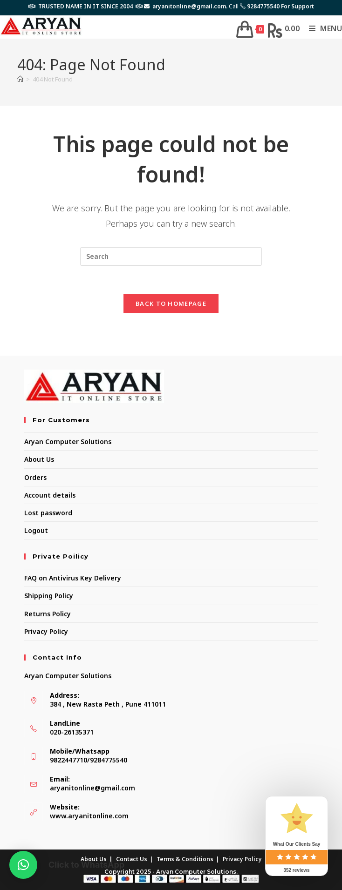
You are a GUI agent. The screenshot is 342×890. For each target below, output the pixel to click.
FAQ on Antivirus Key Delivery (72, 577)
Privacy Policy (46, 631)
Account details (49, 495)
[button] (23, 865)
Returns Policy (47, 613)
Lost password (48, 512)
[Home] (20, 79)
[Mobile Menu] (322, 28)
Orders (35, 477)
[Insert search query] (171, 256)
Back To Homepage (171, 303)
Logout (36, 530)
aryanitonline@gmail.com (92, 787)
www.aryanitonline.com (89, 815)
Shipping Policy (48, 595)
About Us (39, 459)
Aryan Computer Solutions (67, 441)
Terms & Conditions (185, 859)
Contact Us (131, 859)
